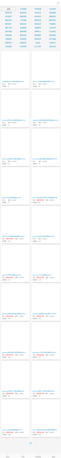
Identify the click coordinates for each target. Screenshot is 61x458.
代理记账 (23, 46)
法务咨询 (52, 28)
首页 (7, 456)
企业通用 (23, 9)
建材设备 (23, 35)
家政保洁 (23, 24)
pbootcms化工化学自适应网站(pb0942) (44, 352)
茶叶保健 (8, 31)
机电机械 (38, 9)
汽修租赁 (8, 39)
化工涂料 (38, 46)
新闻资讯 (8, 43)
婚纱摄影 (38, 35)
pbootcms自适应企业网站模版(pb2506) (13, 120)
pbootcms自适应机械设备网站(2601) (43, 81)
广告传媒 (23, 20)
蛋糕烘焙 (52, 16)
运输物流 (23, 28)
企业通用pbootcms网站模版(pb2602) (13, 81)
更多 (30, 443)
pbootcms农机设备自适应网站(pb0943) (13, 352)
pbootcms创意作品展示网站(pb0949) (43, 236)
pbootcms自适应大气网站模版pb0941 (13, 391)
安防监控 (38, 24)
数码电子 (8, 24)
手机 (22, 456)
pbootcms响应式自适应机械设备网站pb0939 (46, 430)
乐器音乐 (52, 43)
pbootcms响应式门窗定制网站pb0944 (44, 391)
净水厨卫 (38, 13)
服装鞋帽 (23, 31)
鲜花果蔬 (52, 35)
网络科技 (38, 20)
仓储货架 (23, 39)
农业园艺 (8, 16)
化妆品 (37, 43)
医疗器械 (52, 39)
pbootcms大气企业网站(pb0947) (42, 275)
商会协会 (52, 46)
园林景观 (23, 16)
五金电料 (52, 9)
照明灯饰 (8, 13)
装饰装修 (8, 35)
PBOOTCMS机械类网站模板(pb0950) (13, 236)
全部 (8, 9)
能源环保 (23, 13)
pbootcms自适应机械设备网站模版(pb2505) (46, 120)
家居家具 (38, 39)
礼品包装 (52, 31)
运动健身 (8, 46)
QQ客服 (38, 456)
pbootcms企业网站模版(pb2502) (11, 197)
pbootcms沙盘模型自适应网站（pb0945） (45, 314)
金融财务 (38, 28)
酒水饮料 (38, 16)
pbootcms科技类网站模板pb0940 (12, 430)
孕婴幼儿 (38, 31)
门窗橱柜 (52, 24)
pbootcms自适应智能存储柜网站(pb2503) (45, 159)
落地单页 (23, 43)
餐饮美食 (8, 20)
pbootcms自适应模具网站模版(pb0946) (13, 314)
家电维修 (52, 13)
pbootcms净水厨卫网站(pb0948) (11, 275)
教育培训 (52, 20)
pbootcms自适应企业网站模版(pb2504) (13, 159)
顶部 (53, 456)
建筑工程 (8, 28)
